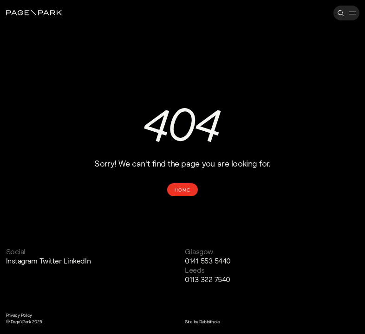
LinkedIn (77, 260)
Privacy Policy (19, 315)
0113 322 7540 (207, 279)
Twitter (50, 260)
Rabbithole (209, 321)
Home (182, 190)
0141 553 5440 (208, 260)
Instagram (22, 260)
